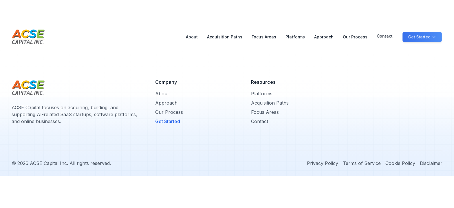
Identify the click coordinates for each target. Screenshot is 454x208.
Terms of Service (362, 163)
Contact (385, 33)
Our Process (355, 33)
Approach (324, 34)
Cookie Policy (400, 163)
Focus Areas (264, 36)
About (192, 36)
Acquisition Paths (224, 36)
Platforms (295, 35)
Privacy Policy (322, 163)
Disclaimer (431, 163)
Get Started (167, 121)
